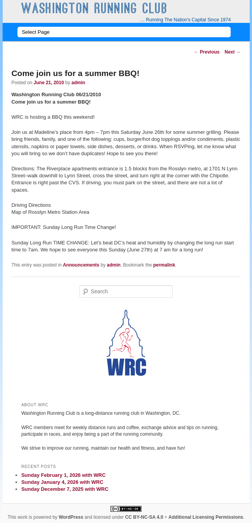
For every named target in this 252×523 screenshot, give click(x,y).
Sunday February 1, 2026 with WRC (63, 475)
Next (232, 52)
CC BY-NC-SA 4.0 (144, 517)
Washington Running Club (94, 10)
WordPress (71, 517)
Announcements (81, 265)
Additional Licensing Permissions (206, 517)
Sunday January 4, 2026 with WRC (62, 482)
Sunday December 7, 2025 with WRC (65, 489)
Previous (206, 52)
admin (78, 82)
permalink (164, 265)
